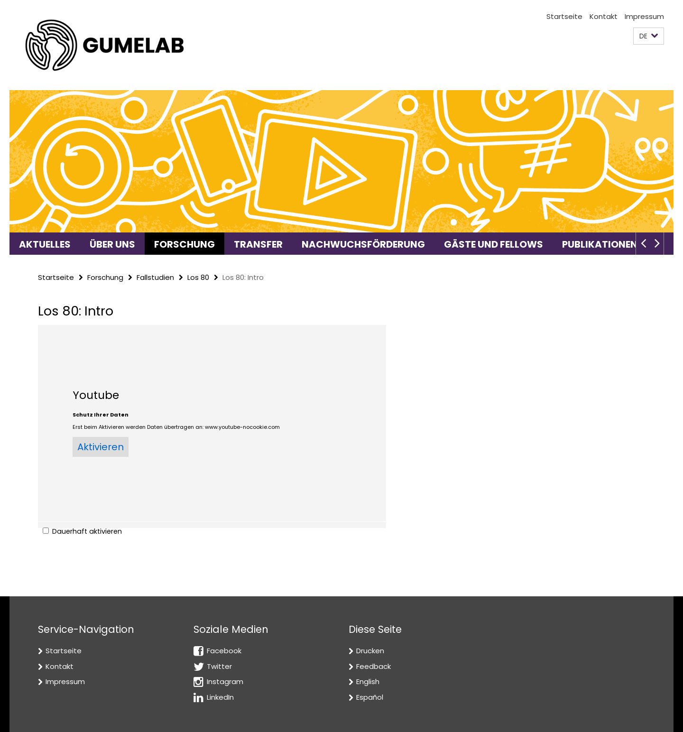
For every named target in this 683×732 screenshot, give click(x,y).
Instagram (225, 681)
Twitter (219, 666)
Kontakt (604, 16)
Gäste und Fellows (493, 244)
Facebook (224, 651)
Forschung (184, 244)
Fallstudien (155, 277)
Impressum (644, 16)
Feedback (373, 666)
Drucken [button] (370, 651)
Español (369, 697)
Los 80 (198, 277)
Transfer (258, 244)
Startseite (564, 16)
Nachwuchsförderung (363, 244)
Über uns (112, 244)
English (367, 681)
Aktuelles (45, 244)
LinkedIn (220, 697)
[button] (648, 36)
